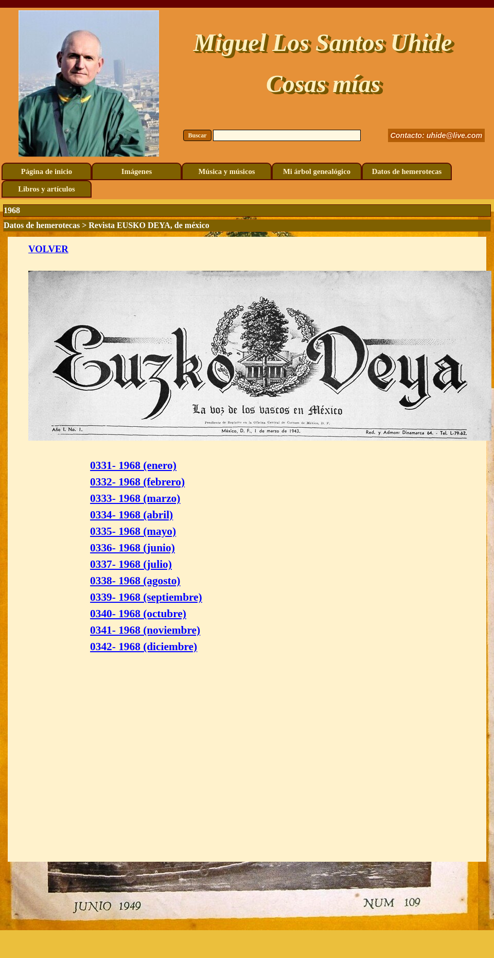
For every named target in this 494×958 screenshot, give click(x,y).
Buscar (197, 135)
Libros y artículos (46, 189)
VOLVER (48, 248)
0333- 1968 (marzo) (135, 498)
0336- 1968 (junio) (132, 548)
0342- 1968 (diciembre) (143, 646)
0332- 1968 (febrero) (137, 482)
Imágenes (136, 171)
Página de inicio (46, 171)
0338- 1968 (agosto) (135, 580)
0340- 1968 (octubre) (138, 613)
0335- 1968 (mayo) (133, 531)
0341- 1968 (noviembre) (145, 630)
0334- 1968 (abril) (131, 515)
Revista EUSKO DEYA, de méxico (149, 225)
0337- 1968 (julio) (131, 564)
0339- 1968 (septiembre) (146, 597)
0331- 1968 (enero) (133, 465)
